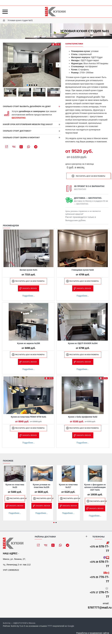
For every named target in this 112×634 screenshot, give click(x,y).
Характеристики (74, 44)
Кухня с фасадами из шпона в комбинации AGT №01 (95, 486)
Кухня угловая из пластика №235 (41, 485)
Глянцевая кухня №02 (83, 269)
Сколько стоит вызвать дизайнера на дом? (27, 106)
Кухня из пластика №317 (68, 485)
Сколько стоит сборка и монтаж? (21, 137)
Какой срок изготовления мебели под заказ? (28, 124)
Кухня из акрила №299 (28, 343)
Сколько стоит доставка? (17, 131)
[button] (5, 64)
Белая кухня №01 (28, 269)
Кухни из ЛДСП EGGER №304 (82, 343)
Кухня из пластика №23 (15, 485)
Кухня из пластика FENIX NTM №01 (28, 416)
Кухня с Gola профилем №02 (82, 416)
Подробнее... (28, 295)
